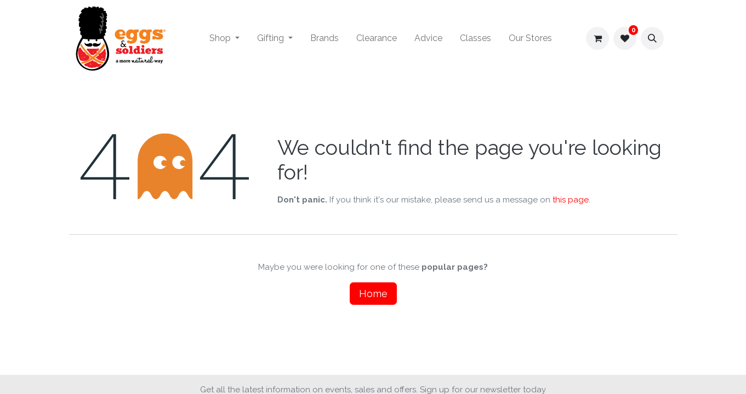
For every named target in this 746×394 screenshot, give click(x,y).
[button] (652, 38)
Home (373, 293)
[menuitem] (224, 38)
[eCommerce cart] (597, 38)
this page (571, 200)
